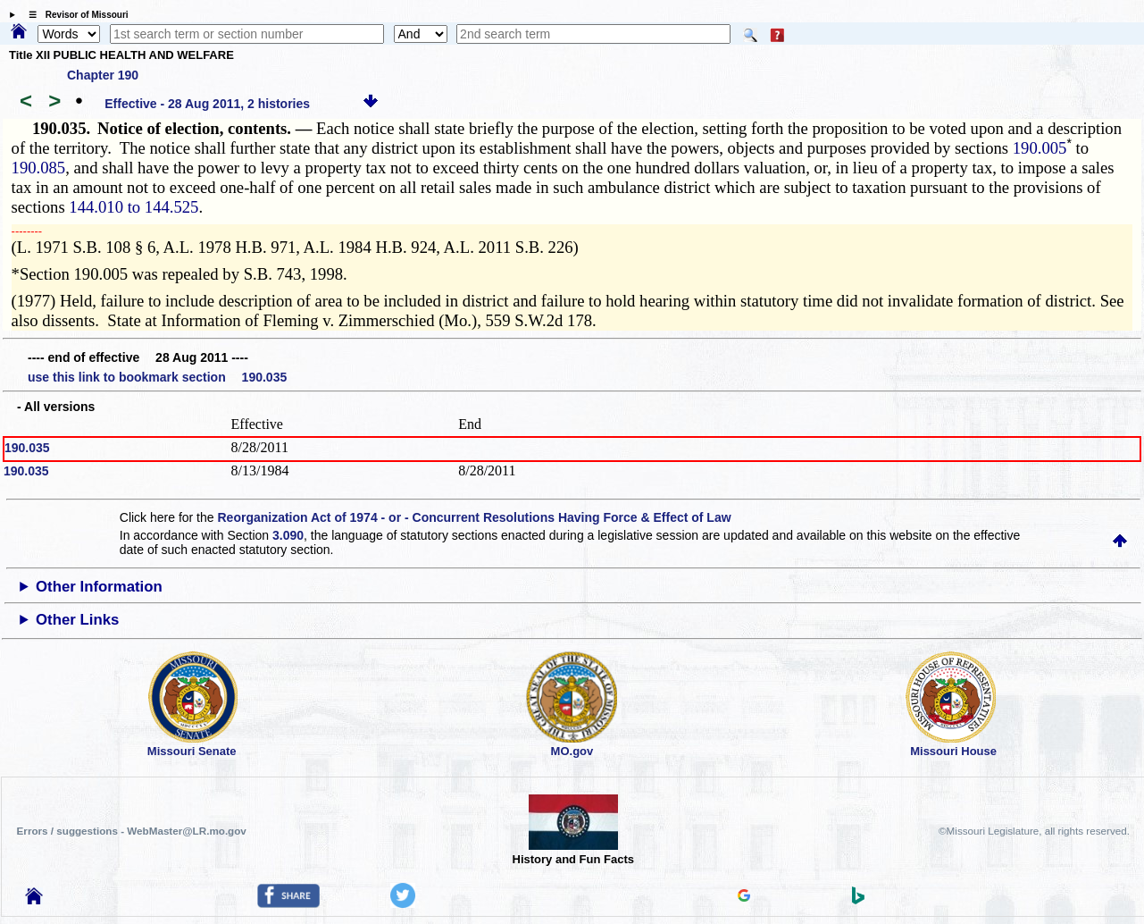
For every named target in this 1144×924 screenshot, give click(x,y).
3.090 (288, 535)
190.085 (39, 167)
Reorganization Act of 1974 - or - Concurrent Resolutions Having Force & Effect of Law (474, 517)
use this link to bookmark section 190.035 (157, 377)
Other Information (99, 586)
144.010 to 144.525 (133, 206)
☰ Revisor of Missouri (74, 15)
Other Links (77, 619)
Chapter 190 (102, 75)
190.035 (27, 448)
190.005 (1040, 148)
